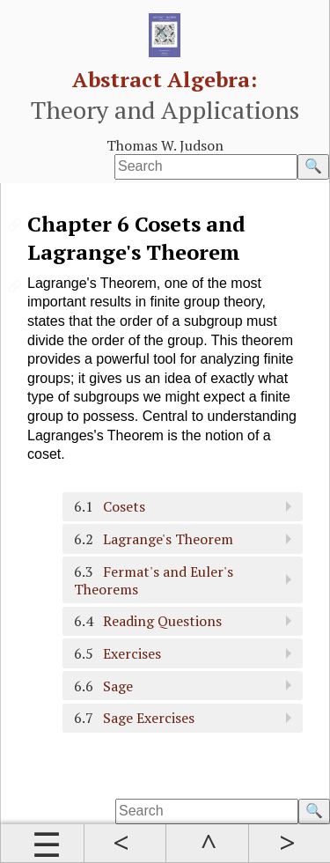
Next (289, 843)
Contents (42, 843)
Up (206, 843)
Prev (125, 843)
